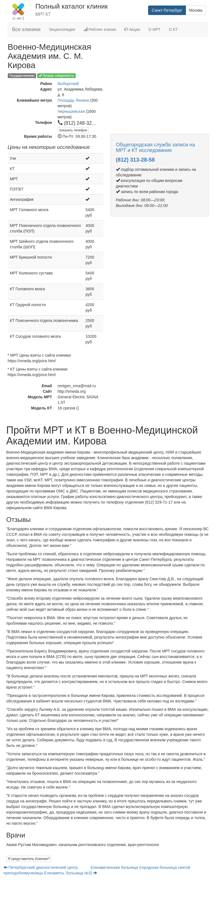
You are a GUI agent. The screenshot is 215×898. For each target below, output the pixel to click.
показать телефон (73, 130)
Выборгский (68, 83)
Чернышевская (71, 111)
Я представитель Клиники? (29, 859)
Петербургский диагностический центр (41, 867)
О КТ (173, 29)
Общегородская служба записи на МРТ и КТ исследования (155, 147)
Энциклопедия (62, 29)
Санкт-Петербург (167, 10)
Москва (196, 10)
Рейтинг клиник (100, 29)
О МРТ (154, 29)
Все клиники (26, 29)
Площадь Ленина (73, 100)
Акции (132, 29)
